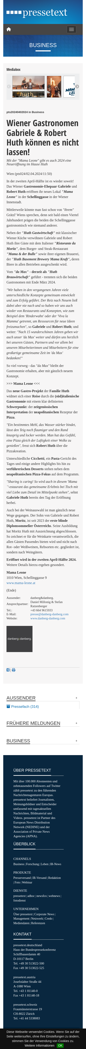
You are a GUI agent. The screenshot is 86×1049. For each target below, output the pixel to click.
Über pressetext (22, 914)
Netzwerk (37, 918)
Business (18, 864)
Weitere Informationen (39, 1045)
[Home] (8, 29)
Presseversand (22, 878)
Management (21, 918)
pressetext (19, 896)
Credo (48, 918)
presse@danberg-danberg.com (50, 614)
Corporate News (44, 914)
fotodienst (19, 900)
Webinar (27, 882)
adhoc (31, 896)
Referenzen (38, 923)
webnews (54, 896)
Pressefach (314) (22, 707)
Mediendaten (21, 923)
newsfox (41, 896)
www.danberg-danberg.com (48, 618)
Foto (17, 882)
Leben (44, 864)
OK (60, 1045)
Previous (9, 87)
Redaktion (54, 878)
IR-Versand (39, 878)
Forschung (32, 864)
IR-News (55, 864)
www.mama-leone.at (20, 583)
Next (77, 87)
